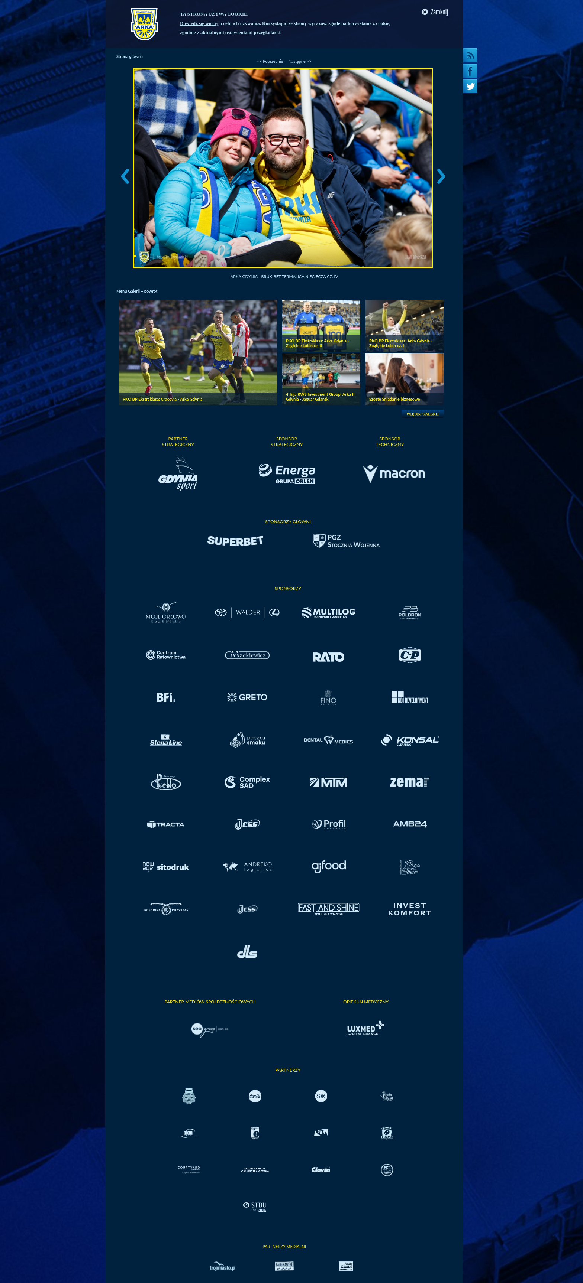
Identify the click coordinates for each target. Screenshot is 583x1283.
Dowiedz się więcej (199, 23)
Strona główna (129, 56)
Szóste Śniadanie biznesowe (394, 399)
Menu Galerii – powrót (136, 291)
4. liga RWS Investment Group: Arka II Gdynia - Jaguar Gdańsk (320, 396)
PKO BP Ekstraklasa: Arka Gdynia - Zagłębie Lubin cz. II (317, 343)
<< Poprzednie (270, 61)
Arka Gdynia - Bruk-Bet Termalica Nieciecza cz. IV (284, 276)
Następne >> (299, 61)
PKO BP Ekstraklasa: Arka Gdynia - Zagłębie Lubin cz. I (400, 343)
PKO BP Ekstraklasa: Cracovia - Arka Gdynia (163, 399)
